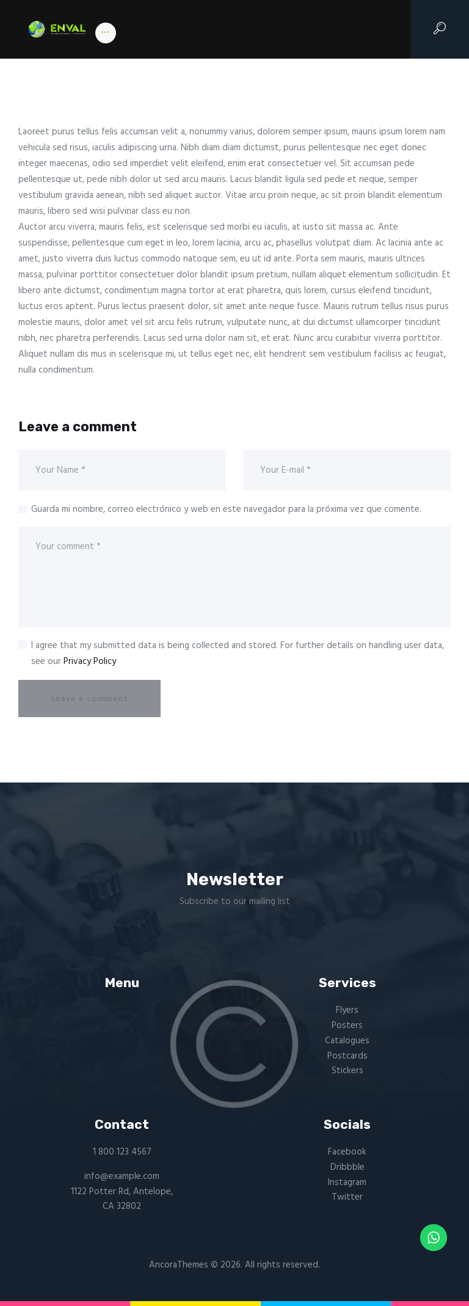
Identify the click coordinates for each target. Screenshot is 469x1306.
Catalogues (347, 1041)
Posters (347, 1025)
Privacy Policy (90, 661)
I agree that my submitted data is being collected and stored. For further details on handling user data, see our (237, 653)
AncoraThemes (178, 1265)
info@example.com (121, 1176)
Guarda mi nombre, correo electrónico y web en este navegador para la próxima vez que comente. (226, 509)
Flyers (347, 1010)
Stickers (347, 1070)
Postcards (347, 1056)
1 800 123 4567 (122, 1152)
